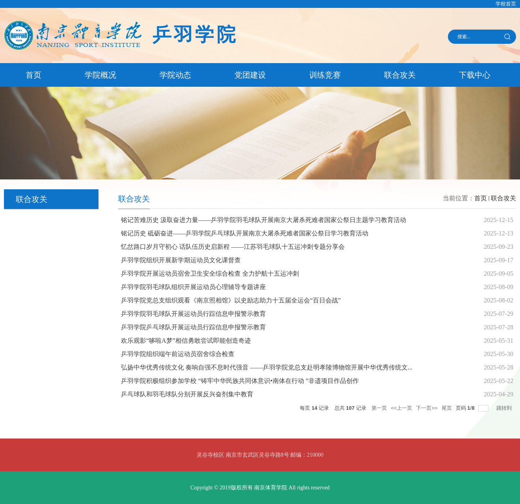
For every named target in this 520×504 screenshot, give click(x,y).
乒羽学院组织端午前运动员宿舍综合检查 (177, 354)
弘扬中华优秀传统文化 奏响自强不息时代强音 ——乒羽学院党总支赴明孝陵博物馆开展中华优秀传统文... (266, 367)
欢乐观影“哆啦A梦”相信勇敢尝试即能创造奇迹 (186, 340)
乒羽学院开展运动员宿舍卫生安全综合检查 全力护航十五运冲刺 (210, 273)
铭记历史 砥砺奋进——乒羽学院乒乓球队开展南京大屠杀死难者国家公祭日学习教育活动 (244, 233)
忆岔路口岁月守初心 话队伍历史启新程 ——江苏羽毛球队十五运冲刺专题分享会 (233, 246)
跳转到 (504, 408)
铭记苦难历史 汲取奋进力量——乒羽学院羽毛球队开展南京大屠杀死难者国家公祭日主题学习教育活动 (263, 220)
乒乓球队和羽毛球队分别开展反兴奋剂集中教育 (187, 394)
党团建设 (250, 75)
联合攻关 (400, 75)
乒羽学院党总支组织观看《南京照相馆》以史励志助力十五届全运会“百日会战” (231, 300)
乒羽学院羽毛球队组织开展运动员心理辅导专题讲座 (193, 287)
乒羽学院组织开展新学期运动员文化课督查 (181, 260)
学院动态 (175, 75)
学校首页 (506, 4)
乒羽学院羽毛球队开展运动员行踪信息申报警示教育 (193, 313)
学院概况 (100, 75)
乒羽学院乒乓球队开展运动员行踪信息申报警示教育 (193, 327)
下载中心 (474, 75)
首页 (33, 75)
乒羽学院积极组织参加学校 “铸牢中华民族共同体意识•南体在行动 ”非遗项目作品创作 (240, 380)
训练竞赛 (325, 75)
